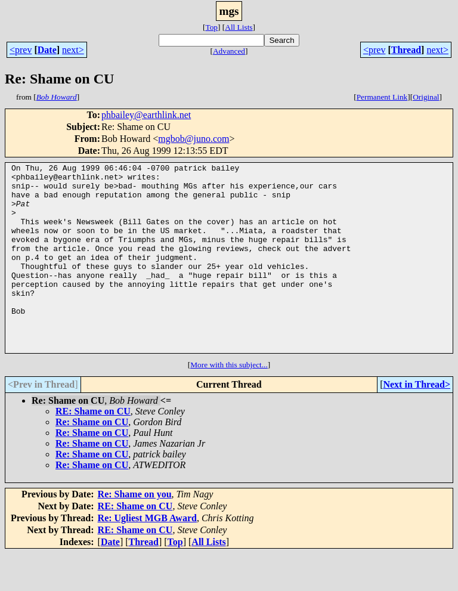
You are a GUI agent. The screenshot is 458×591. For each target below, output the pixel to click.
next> (73, 50)
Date (47, 50)
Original (426, 96)
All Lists (238, 27)
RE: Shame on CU (93, 449)
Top (211, 27)
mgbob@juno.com (193, 139)
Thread (406, 50)
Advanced (229, 51)
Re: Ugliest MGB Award (147, 555)
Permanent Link (382, 96)
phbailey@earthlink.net (146, 115)
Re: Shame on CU (91, 459)
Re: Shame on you (135, 532)
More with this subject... (229, 402)
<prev (21, 50)
